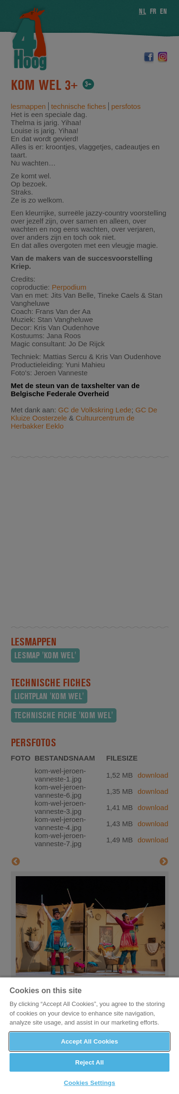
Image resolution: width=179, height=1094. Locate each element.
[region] (89, 1035)
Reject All (89, 1062)
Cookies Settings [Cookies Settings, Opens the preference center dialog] (90, 1082)
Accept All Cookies (89, 1041)
